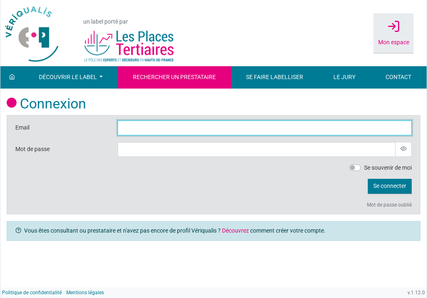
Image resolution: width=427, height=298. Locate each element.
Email (22, 127)
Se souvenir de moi (388, 167)
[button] (390, 186)
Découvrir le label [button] (68, 77)
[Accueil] (12, 77)
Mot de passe (32, 149)
